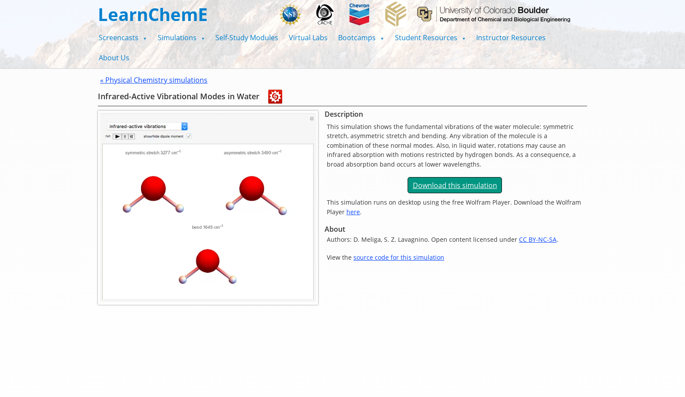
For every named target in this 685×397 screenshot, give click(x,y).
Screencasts (123, 37)
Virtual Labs (308, 37)
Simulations (181, 37)
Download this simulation (455, 185)
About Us (114, 58)
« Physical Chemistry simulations (154, 80)
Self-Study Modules (246, 37)
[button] (122, 38)
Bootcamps (361, 37)
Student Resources (430, 37)
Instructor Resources (511, 37)
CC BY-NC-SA (538, 239)
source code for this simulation (398, 257)
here (353, 212)
